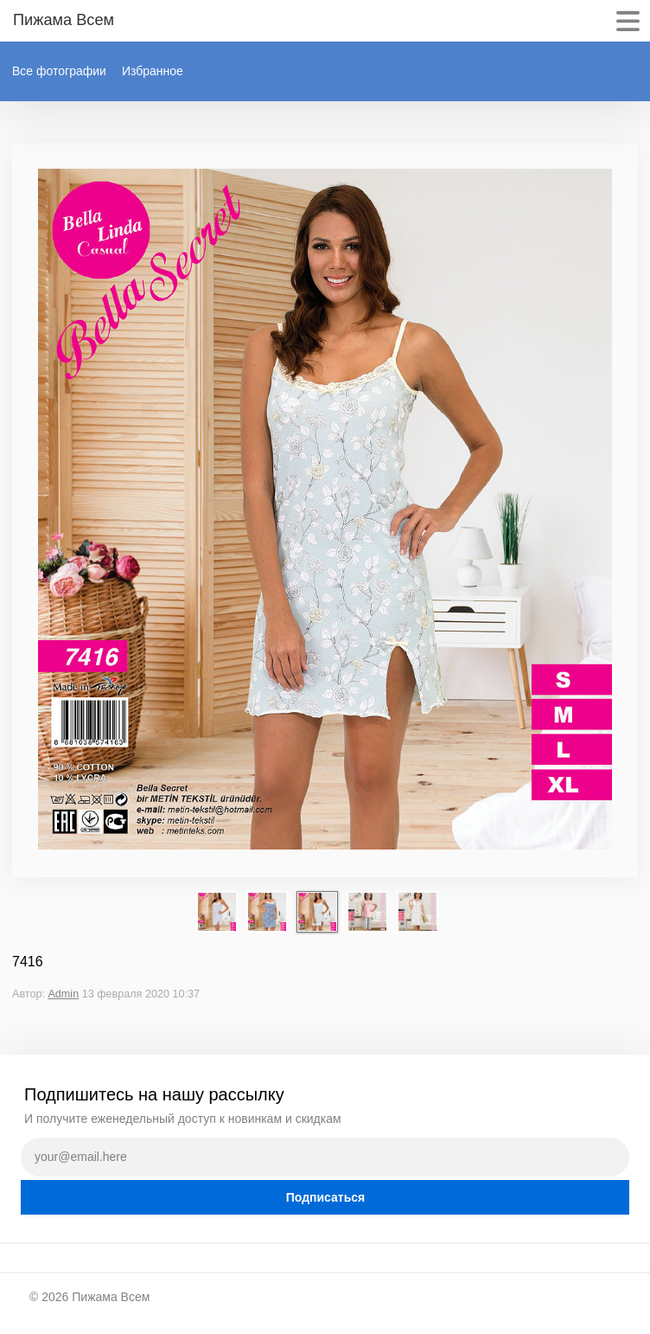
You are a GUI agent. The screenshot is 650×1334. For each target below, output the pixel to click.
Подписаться (326, 1197)
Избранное (152, 71)
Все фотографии (59, 71)
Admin (63, 994)
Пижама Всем (111, 1297)
